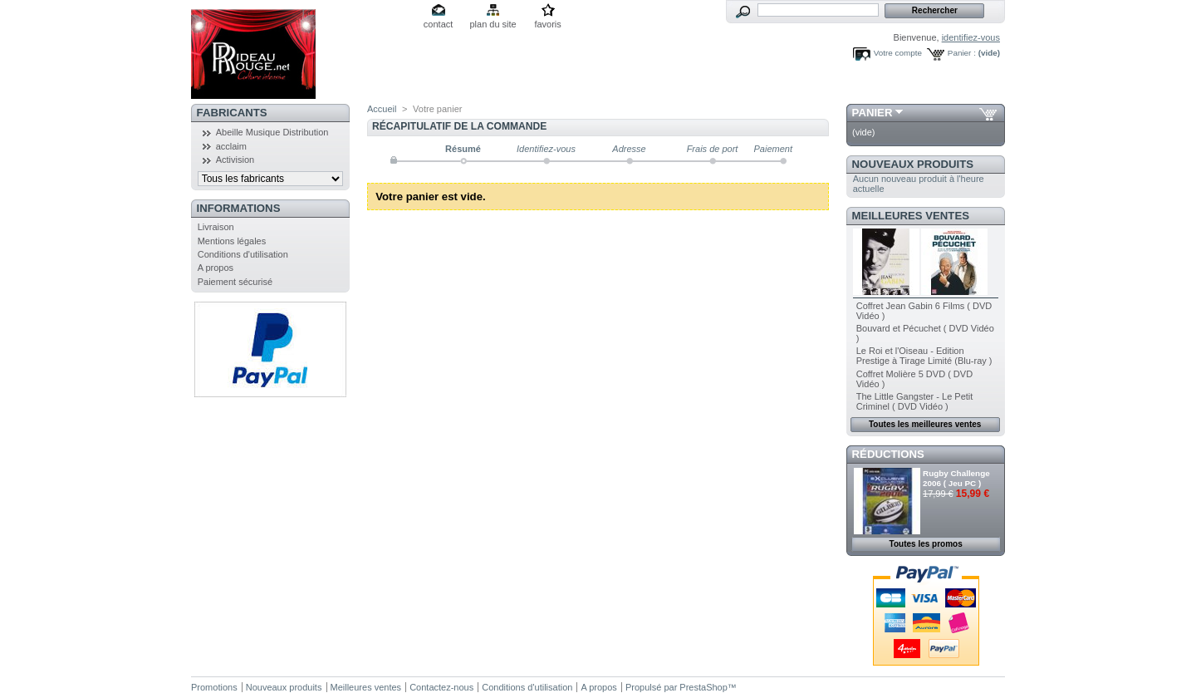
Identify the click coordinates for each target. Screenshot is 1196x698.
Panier (872, 112)
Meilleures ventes (910, 215)
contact (438, 24)
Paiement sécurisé (235, 282)
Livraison (216, 227)
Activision (235, 160)
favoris (547, 24)
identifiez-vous (971, 37)
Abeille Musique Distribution (272, 132)
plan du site (492, 24)
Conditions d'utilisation (243, 254)
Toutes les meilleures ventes (925, 424)
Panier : (962, 52)
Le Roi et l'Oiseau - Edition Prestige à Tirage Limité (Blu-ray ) (924, 356)
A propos (215, 268)
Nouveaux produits (913, 164)
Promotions (214, 687)
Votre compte (898, 52)
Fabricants (232, 112)
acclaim (231, 146)
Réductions (888, 454)
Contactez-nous (441, 687)
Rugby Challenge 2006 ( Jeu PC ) (956, 478)
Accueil (381, 109)
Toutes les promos (926, 543)
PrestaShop (703, 687)
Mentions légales (232, 241)
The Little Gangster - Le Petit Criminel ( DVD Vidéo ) (914, 401)
